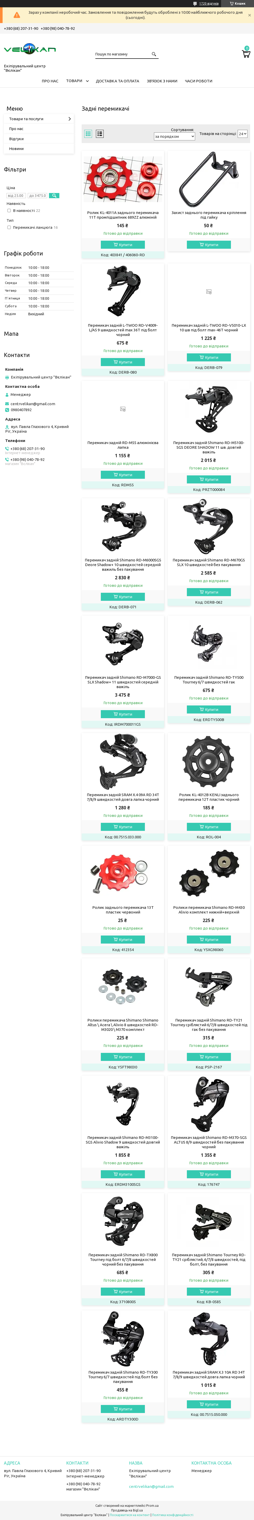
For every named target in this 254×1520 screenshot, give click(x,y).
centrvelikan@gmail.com (33, 404)
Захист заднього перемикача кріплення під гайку (209, 214)
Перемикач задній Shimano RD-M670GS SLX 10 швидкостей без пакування (209, 562)
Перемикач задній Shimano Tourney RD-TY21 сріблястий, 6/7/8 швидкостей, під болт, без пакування (209, 1259)
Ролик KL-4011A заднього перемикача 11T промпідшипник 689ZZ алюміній (123, 214)
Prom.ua (152, 1505)
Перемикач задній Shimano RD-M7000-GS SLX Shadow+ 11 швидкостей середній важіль (123, 682)
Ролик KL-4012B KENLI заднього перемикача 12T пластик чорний (208, 797)
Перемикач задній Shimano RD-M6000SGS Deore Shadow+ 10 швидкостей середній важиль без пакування (123, 565)
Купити (125, 244)
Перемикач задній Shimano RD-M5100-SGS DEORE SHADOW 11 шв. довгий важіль (208, 447)
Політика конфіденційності (172, 1515)
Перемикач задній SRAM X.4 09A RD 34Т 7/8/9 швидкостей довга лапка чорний (123, 797)
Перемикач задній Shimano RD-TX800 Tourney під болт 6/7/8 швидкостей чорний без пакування (123, 1259)
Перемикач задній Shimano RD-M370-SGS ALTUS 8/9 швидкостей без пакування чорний (209, 1142)
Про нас (16, 128)
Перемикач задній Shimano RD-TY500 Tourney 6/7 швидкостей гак (208, 679)
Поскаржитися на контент (130, 1515)
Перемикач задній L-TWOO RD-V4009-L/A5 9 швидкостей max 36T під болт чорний (123, 330)
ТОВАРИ (74, 81)
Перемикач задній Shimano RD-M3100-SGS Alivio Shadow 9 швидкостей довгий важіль (123, 1142)
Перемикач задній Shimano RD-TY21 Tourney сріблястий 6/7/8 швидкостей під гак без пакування (209, 1025)
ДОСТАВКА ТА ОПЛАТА (117, 81)
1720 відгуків (208, 3)
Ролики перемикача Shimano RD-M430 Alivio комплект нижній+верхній (209, 909)
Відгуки (16, 139)
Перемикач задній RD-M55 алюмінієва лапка (122, 444)
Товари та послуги (26, 119)
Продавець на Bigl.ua (127, 1510)
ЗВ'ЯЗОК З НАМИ (162, 81)
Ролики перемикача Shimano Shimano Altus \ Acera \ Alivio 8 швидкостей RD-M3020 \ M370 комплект (122, 1025)
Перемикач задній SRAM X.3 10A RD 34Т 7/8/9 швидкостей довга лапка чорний (209, 1374)
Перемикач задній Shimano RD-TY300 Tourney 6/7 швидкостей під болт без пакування (123, 1377)
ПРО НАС (50, 81)
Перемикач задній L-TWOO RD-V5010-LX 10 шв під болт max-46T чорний (209, 327)
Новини (16, 148)
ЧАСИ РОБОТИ (198, 81)
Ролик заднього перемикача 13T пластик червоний (123, 909)
